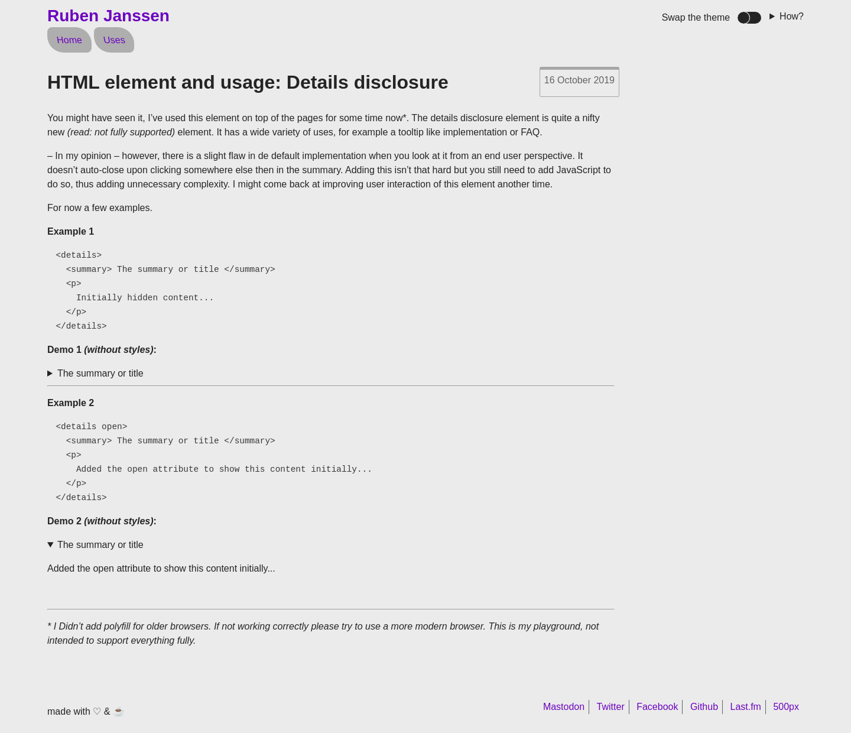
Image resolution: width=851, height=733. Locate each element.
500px (786, 707)
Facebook (657, 707)
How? (791, 16)
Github (704, 707)
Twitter (611, 707)
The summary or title (100, 373)
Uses (113, 40)
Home (69, 40)
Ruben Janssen (108, 16)
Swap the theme (696, 17)
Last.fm (745, 707)
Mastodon (563, 707)
